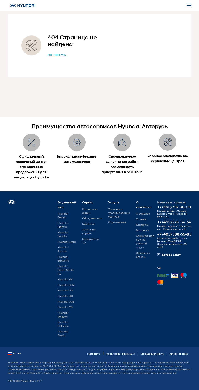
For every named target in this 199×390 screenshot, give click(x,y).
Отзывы (141, 219)
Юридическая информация (120, 353)
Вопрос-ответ (169, 255)
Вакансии (142, 230)
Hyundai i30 (65, 290)
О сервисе (143, 213)
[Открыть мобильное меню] (189, 5)
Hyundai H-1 (65, 279)
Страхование (117, 222)
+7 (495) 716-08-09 (174, 207)
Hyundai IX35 (66, 301)
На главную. (57, 54)
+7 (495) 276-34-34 (174, 222)
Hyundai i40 (65, 296)
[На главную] (22, 5)
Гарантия (88, 223)
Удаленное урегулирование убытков (119, 212)
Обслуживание (92, 218)
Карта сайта (93, 353)
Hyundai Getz (66, 284)
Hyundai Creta (67, 241)
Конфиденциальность (152, 353)
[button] (12, 202)
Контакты (142, 224)
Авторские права (179, 353)
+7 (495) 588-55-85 (174, 234)
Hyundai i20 (65, 307)
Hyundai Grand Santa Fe (66, 269)
